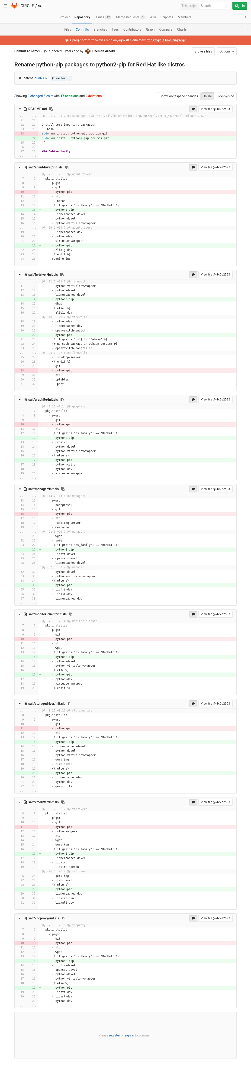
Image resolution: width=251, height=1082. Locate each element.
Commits (82, 29)
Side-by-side (225, 96)
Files (67, 29)
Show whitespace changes (179, 96)
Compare (166, 29)
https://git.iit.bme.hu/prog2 (166, 40)
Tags (115, 29)
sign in (129, 1035)
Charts (182, 29)
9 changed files (40, 96)
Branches (100, 29)
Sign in (240, 6)
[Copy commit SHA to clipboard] (45, 51)
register (114, 1035)
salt (41, 5)
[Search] (215, 6)
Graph (150, 29)
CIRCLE (27, 5)
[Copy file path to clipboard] (51, 109)
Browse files (203, 51)
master (59, 78)
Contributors (132, 29)
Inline (208, 96)
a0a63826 (42, 78)
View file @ (215, 109)
